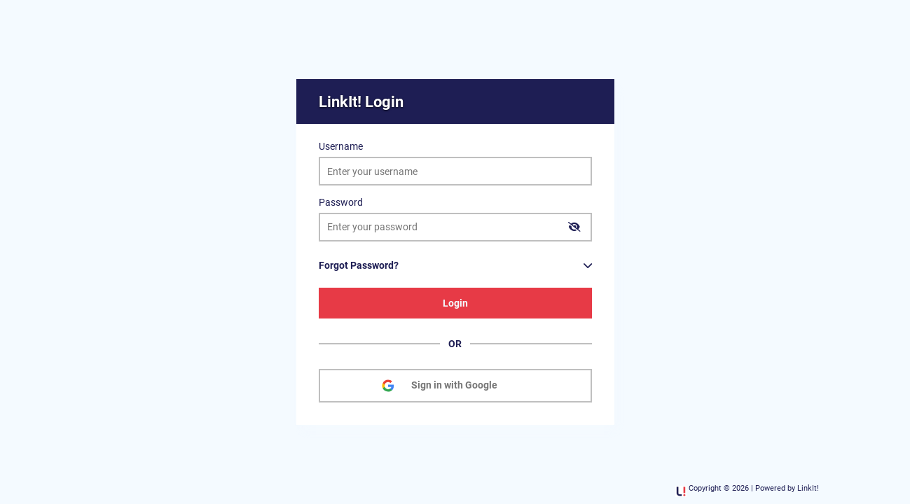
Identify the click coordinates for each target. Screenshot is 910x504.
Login (455, 303)
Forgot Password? (359, 265)
